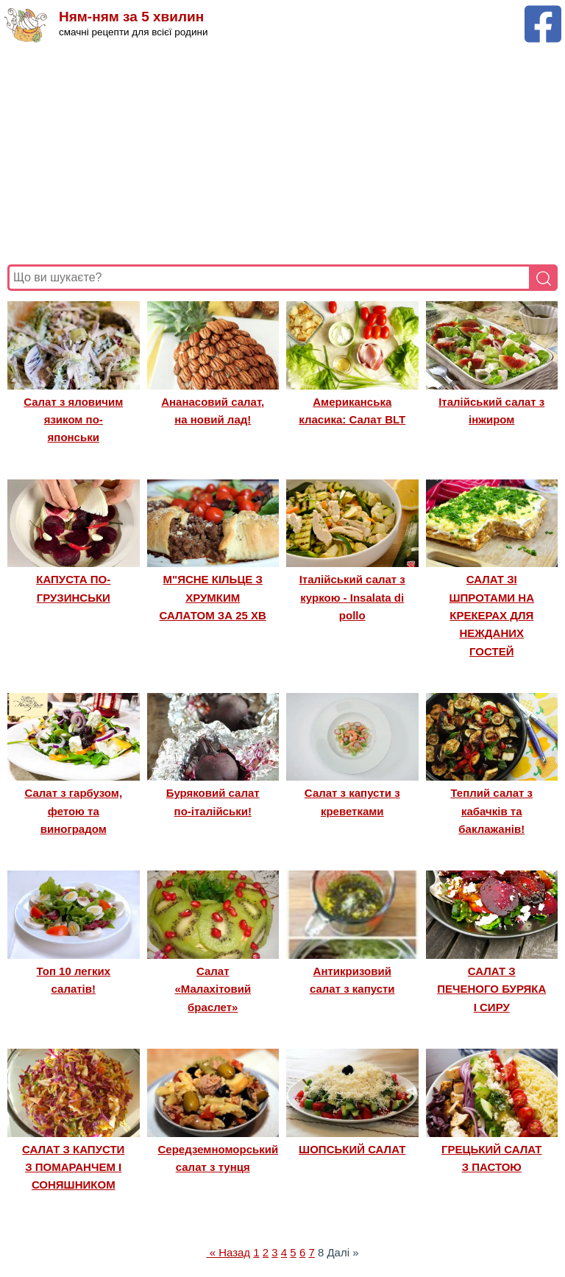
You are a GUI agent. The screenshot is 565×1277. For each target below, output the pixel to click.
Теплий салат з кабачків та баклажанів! (491, 811)
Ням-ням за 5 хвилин (131, 16)
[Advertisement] (282, 154)
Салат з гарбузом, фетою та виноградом (73, 811)
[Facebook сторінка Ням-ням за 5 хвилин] (543, 12)
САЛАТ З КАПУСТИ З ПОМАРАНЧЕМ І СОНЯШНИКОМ (73, 1167)
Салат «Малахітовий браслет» (212, 989)
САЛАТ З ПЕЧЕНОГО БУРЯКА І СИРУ (491, 989)
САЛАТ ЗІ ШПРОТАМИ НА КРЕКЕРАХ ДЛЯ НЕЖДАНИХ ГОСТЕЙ (492, 615)
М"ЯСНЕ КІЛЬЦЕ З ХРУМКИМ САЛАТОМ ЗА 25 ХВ (213, 597)
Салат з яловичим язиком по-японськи (73, 419)
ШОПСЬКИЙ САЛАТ (352, 1149)
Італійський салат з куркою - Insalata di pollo (352, 597)
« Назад (228, 1252)
